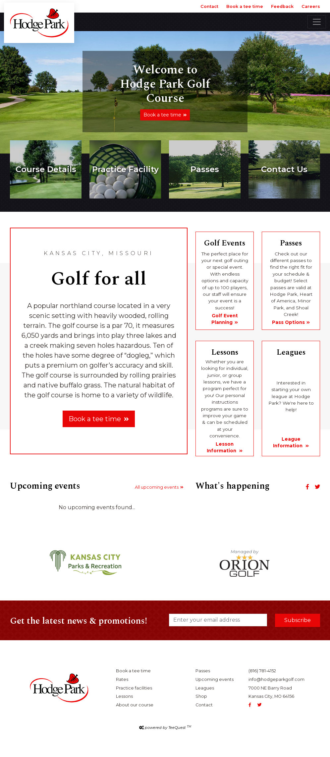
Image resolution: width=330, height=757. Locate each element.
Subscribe (297, 620)
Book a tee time (244, 6)
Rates (122, 679)
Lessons (124, 696)
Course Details (46, 169)
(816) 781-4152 (262, 670)
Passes (205, 169)
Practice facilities (134, 688)
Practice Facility (125, 169)
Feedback (282, 6)
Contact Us (284, 169)
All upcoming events (157, 487)
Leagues (204, 688)
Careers (311, 6)
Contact (209, 6)
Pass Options (288, 322)
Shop (201, 696)
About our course (134, 704)
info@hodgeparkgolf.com (276, 679)
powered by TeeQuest (168, 727)
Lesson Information (222, 447)
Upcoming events (214, 679)
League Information (288, 442)
